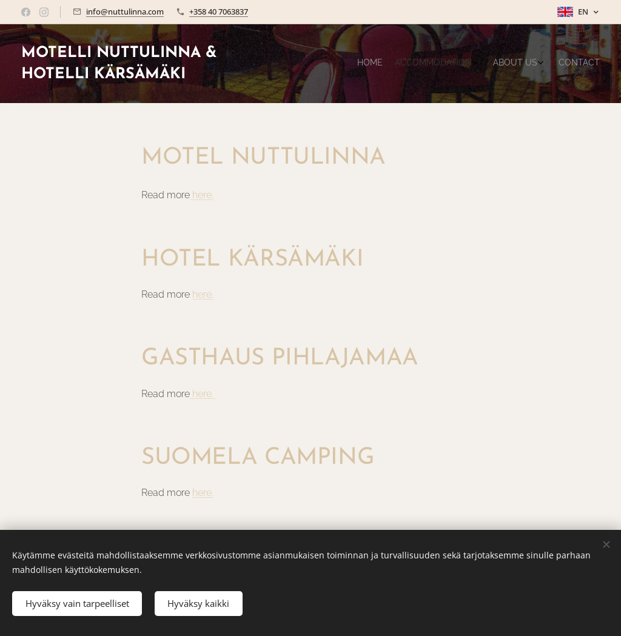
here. (202, 195)
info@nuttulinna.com (125, 11)
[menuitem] (546, 64)
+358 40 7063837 (218, 11)
